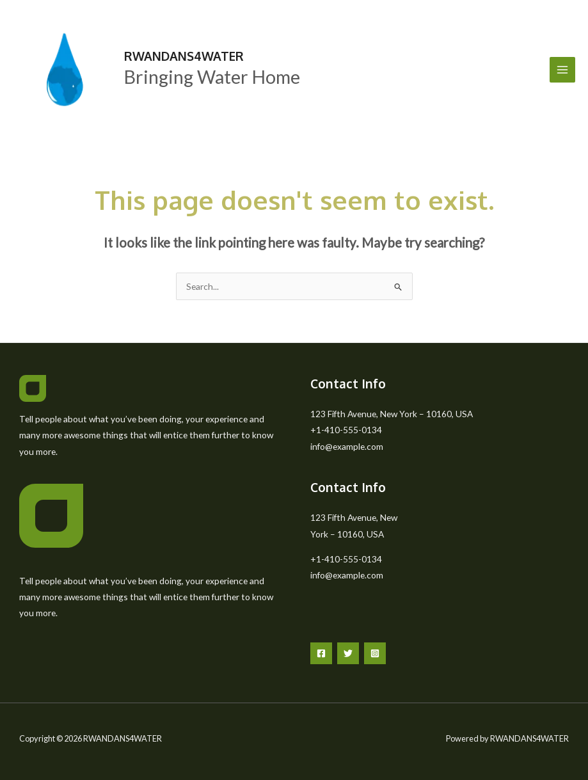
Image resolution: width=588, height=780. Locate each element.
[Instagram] (375, 653)
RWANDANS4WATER (184, 56)
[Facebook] (321, 653)
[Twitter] (348, 653)
